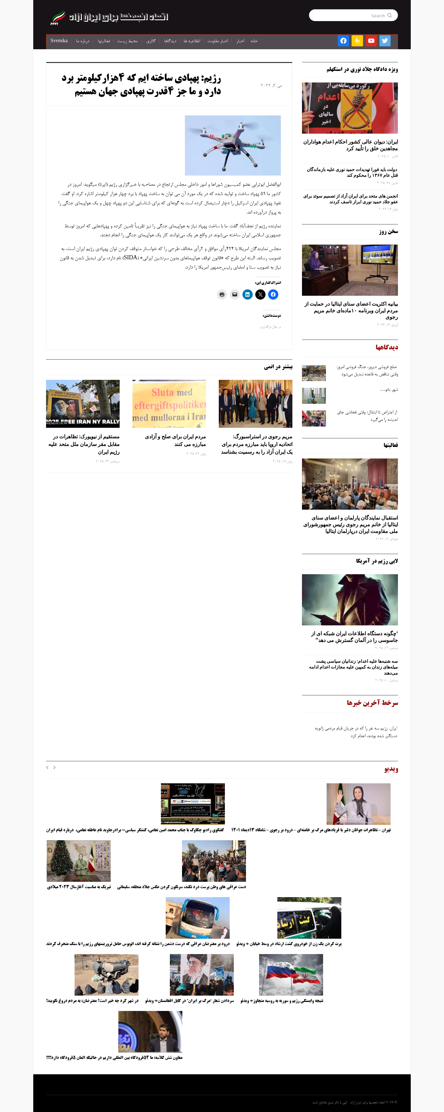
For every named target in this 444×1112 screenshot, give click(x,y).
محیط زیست (127, 41)
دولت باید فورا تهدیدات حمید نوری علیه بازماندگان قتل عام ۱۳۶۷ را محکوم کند (352, 172)
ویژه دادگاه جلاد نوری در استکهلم (362, 70)
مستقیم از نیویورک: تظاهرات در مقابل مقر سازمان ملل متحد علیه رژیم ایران (84, 444)
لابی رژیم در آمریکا (377, 561)
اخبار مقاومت (217, 41)
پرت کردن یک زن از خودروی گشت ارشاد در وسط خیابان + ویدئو (288, 944)
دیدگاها (170, 41)
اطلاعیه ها (192, 41)
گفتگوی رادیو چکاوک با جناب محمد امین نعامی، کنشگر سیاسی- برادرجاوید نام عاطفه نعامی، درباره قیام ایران (135, 830)
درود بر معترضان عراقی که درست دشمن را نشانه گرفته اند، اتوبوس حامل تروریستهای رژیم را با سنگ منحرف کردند (138, 944)
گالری (150, 41)
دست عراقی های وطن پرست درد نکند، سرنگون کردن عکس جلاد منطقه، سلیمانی (181, 887)
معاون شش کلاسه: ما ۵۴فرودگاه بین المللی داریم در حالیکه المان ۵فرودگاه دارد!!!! (114, 1058)
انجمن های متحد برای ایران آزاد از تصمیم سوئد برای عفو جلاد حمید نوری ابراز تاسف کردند (350, 199)
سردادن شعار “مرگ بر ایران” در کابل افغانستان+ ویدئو (189, 1001)
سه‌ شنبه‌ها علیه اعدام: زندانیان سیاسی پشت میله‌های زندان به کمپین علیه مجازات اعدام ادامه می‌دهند (353, 667)
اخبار (240, 41)
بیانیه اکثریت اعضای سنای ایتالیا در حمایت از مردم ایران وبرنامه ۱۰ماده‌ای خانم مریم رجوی (351, 310)
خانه (254, 41)
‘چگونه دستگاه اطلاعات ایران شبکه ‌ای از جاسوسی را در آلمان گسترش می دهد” (354, 636)
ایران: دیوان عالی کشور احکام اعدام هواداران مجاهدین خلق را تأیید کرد (350, 145)
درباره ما (82, 41)
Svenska (59, 41)
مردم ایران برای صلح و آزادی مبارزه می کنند (175, 440)
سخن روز (388, 232)
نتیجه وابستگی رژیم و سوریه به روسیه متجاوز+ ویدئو (281, 1001)
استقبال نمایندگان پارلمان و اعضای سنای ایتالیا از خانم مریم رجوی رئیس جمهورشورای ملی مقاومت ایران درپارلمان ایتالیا (350, 524)
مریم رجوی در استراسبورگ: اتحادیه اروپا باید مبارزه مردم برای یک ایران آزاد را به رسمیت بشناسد (256, 444)
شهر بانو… (389, 390)
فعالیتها (104, 41)
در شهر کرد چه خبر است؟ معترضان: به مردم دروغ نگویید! (92, 1001)
